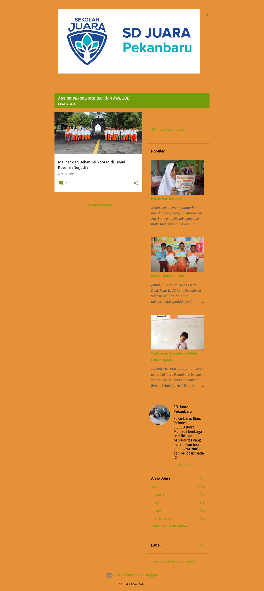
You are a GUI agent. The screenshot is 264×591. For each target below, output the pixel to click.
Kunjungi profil (183, 464)
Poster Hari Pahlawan (167, 198)
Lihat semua (66, 103)
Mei (158, 511)
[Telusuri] (207, 14)
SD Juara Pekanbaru (167, 129)
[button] (136, 183)
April (159, 503)
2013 (154, 487)
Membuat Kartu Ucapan (168, 276)
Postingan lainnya (98, 204)
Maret (159, 495)
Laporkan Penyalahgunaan (173, 561)
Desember (163, 519)
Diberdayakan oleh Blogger (132, 575)
